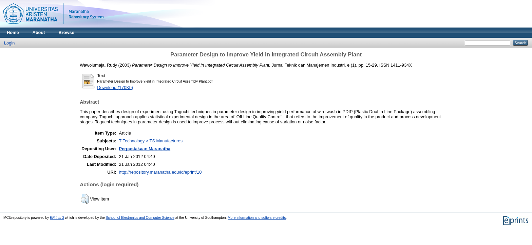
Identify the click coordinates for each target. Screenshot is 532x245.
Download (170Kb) (115, 87)
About (39, 32)
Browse (66, 32)
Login (9, 43)
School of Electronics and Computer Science (140, 218)
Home (13, 32)
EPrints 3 (57, 218)
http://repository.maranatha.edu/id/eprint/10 (160, 172)
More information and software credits (257, 218)
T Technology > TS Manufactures (151, 140)
